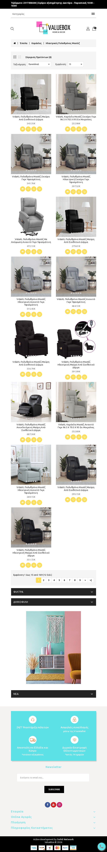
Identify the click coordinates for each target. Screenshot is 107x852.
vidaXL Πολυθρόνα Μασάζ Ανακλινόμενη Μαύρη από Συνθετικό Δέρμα (31, 427)
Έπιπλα (23, 43)
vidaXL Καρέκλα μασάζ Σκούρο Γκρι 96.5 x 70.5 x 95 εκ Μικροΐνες (76, 118)
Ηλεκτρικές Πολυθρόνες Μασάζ (63, 43)
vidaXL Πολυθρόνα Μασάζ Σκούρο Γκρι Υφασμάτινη (31, 178)
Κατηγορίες (53, 14)
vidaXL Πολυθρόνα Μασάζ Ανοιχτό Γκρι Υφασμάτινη (76, 300)
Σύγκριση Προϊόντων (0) (38, 57)
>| (91, 580)
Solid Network (65, 839)
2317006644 (29, 3)
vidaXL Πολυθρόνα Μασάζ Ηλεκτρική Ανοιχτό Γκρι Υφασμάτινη (31, 302)
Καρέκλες (37, 43)
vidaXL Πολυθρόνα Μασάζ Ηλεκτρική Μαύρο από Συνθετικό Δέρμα (76, 364)
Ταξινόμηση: (19, 64)
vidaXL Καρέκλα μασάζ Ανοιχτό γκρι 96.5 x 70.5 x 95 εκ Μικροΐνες (76, 426)
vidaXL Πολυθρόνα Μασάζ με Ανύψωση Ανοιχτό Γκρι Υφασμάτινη (31, 240)
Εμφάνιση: (60, 64)
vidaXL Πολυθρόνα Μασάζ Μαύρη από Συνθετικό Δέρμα (30, 118)
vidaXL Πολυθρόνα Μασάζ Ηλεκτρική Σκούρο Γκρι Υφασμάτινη (76, 179)
